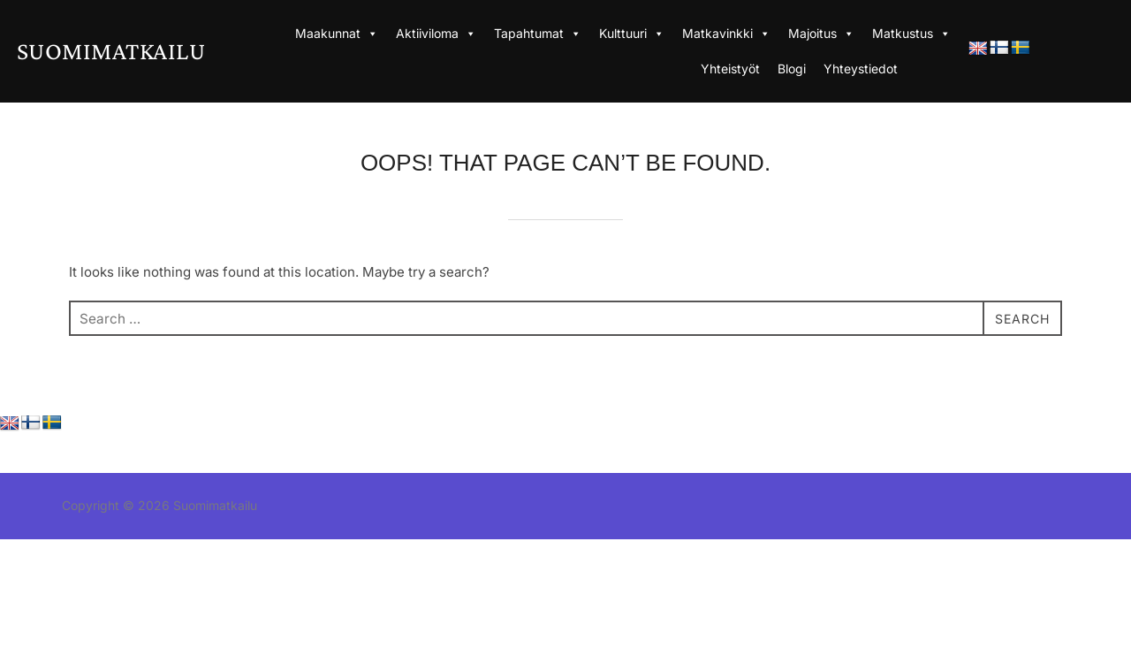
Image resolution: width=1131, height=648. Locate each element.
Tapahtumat (537, 33)
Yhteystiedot (861, 68)
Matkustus (911, 33)
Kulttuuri (631, 33)
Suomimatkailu (140, 50)
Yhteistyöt (730, 68)
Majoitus (821, 33)
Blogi (792, 68)
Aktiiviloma (436, 33)
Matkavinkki (726, 33)
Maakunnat (336, 33)
